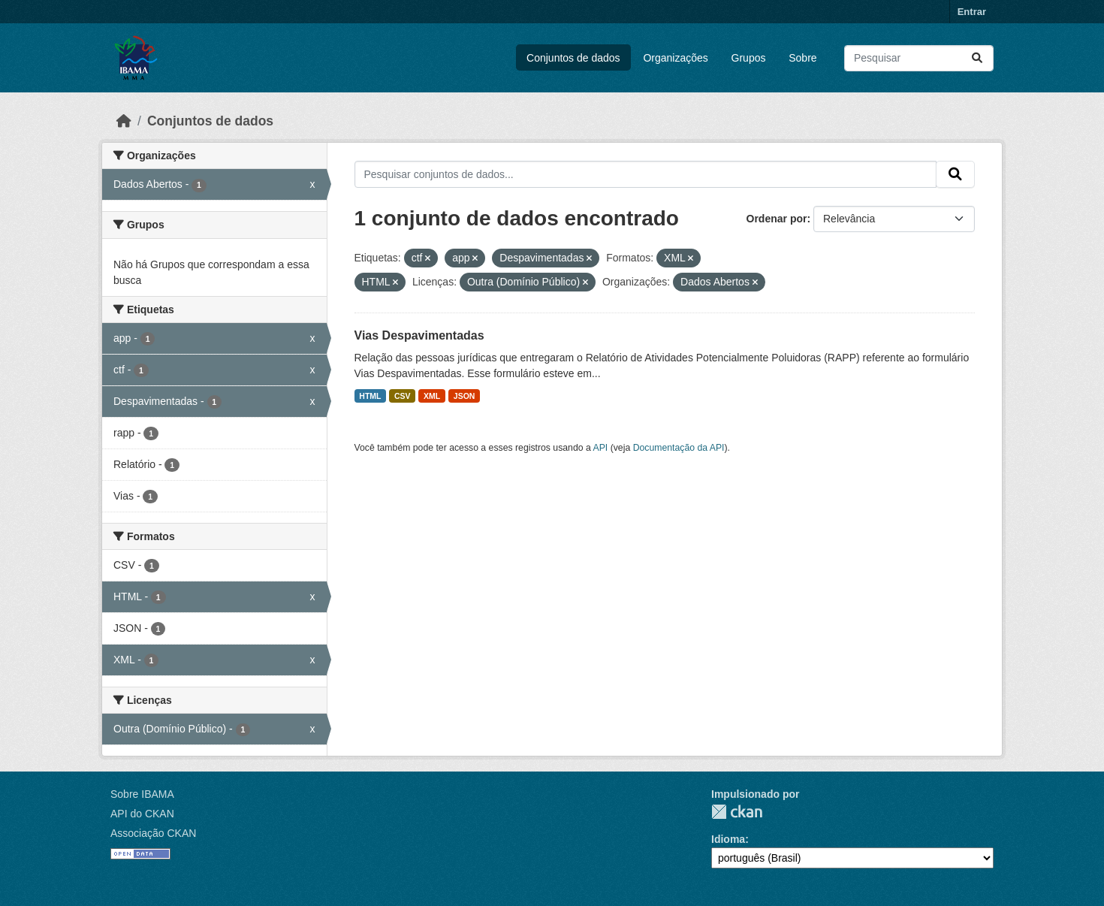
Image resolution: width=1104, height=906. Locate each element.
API (600, 447)
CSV (402, 395)
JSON (464, 395)
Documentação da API (679, 447)
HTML (370, 395)
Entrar (972, 11)
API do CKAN (142, 814)
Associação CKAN (153, 833)
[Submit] (977, 58)
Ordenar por (777, 219)
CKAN (736, 812)
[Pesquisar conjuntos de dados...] (919, 58)
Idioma (728, 839)
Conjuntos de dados (573, 58)
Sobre (802, 58)
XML (432, 395)
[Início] (123, 120)
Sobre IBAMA (142, 794)
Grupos (748, 58)
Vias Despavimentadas (419, 335)
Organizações (675, 58)
